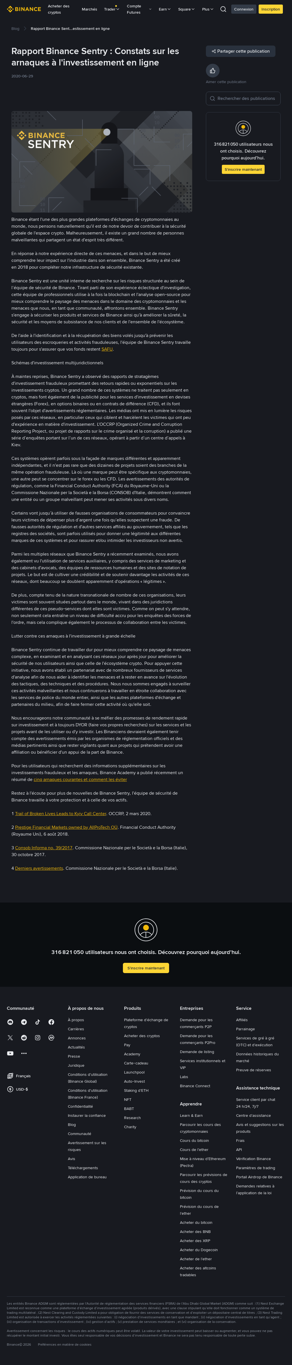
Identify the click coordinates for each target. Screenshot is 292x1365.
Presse (74, 1056)
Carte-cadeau (136, 1063)
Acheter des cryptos (59, 9)
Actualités (76, 1047)
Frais (240, 1140)
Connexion (244, 9)
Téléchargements (83, 1167)
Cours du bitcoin (194, 1140)
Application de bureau (87, 1176)
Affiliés (242, 1019)
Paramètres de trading (255, 1167)
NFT (127, 1099)
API (239, 1149)
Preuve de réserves (253, 1069)
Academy (132, 1053)
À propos (76, 1019)
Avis (71, 1158)
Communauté (79, 1133)
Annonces (77, 1038)
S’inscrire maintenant (243, 169)
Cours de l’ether (194, 1149)
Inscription (270, 9)
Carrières (76, 1028)
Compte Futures (139, 9)
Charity (130, 1126)
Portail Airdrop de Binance (259, 1176)
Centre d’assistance (253, 1115)
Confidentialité (80, 1106)
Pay (127, 1044)
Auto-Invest (134, 1081)
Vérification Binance (253, 1158)
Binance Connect (195, 1085)
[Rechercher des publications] (247, 98)
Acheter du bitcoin (196, 1222)
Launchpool (134, 1072)
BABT (129, 1108)
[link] (15, 28)
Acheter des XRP (195, 1240)
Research (132, 1117)
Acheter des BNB (195, 1231)
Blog (72, 1124)
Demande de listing (197, 1051)
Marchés (89, 9)
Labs (184, 1076)
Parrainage (245, 1028)
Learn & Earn (191, 1115)
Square (186, 9)
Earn (165, 9)
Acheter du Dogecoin (199, 1249)
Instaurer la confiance (87, 1115)
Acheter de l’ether (196, 1258)
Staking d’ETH (136, 1090)
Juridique (76, 1065)
